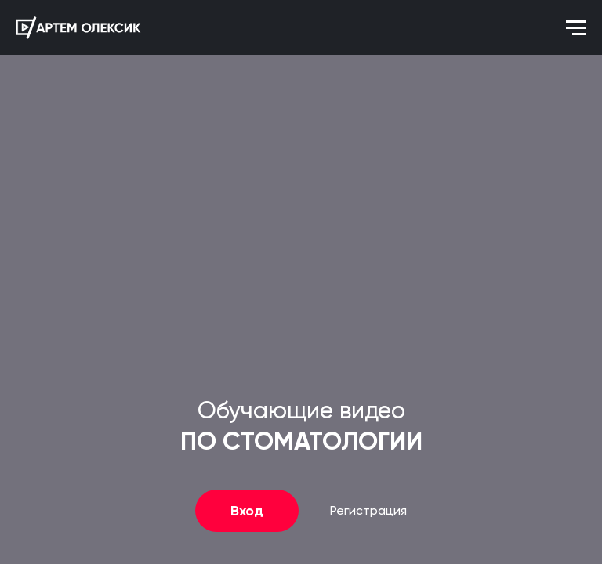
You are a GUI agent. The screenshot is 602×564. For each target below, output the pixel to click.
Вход (246, 510)
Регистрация (368, 511)
